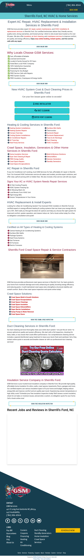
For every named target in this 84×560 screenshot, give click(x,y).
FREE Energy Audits (17, 159)
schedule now (67, 530)
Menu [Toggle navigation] (31, 5)
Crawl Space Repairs (17, 161)
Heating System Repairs (18, 130)
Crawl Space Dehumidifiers (21, 307)
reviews (48, 553)
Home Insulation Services (19, 154)
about (43, 553)
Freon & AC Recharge (54, 138)
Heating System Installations (20, 128)
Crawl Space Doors (18, 314)
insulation (27, 36)
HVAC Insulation (53, 143)
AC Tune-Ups (14, 140)
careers (53, 553)
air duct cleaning (38, 36)
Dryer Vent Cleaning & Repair (20, 156)
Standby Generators (54, 161)
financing (31, 553)
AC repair (32, 29)
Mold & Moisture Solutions (56, 154)
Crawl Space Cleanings (19, 302)
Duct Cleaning (52, 140)
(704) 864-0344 (73, 5)
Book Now (74, 9)
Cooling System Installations (20, 135)
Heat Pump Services (17, 143)
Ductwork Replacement (55, 135)
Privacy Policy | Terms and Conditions (42, 559)
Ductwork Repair (53, 133)
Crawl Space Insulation (19, 304)
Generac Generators (54, 159)
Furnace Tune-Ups (16, 133)
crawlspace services (54, 36)
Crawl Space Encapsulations (20, 164)
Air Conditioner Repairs (18, 138)
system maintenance (43, 29)
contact (59, 553)
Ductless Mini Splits (54, 128)
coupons (37, 553)
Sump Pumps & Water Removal (22, 312)
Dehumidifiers (52, 156)
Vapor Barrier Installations (20, 309)
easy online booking (42, 39)
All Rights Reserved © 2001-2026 (49, 557)
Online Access (37, 557)
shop (64, 553)
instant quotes (55, 39)
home (20, 553)
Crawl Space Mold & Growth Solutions (25, 297)
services (25, 553)
